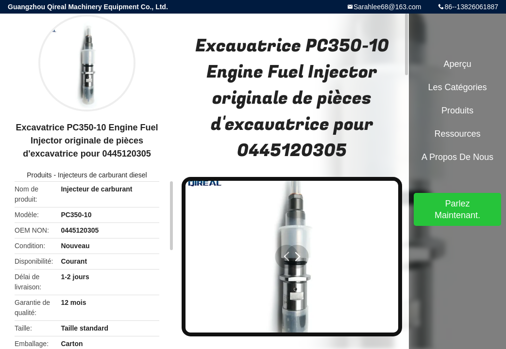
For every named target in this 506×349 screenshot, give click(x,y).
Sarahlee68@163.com (388, 7)
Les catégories (457, 87)
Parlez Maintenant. (457, 209)
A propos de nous (457, 157)
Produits (39, 175)
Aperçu (457, 64)
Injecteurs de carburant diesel (102, 175)
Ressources (457, 134)
